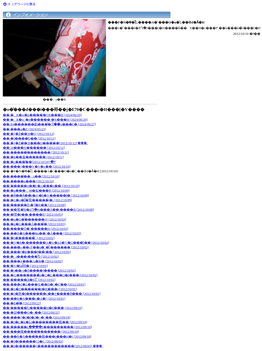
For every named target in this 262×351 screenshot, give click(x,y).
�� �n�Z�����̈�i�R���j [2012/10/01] (40, 289)
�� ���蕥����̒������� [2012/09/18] (41, 331)
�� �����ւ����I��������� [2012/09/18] (47, 327)
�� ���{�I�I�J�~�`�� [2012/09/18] (36, 317)
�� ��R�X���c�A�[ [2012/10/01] (34, 298)
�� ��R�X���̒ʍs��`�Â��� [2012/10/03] (42, 233)
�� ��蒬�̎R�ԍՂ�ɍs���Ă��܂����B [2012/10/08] (48, 209)
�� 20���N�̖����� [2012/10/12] (34, 148)
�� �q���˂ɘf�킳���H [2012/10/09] (36, 190)
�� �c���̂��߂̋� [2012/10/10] (29, 162)
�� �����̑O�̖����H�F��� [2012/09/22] (42, 308)
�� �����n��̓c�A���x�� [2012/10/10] (41, 186)
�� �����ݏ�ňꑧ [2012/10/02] (29, 280)
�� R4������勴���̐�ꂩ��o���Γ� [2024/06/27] (49, 124)
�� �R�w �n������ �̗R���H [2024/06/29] (45, 119)
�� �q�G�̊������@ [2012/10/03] (34, 219)
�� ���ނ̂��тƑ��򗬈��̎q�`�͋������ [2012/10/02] (46, 247)
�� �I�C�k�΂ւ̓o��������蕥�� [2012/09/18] (45, 322)
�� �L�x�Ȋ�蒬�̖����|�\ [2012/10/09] (37, 200)
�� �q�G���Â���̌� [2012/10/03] (34, 224)
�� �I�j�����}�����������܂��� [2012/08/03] (53, 346)
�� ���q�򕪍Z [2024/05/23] (24, 129)
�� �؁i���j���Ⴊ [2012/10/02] (31, 256)
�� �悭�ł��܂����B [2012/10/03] (33, 214)
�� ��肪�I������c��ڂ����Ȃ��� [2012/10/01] (51, 294)
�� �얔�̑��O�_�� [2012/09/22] (31, 312)
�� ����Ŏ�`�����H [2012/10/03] (35, 229)
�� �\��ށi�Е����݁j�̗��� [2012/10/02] (39, 270)
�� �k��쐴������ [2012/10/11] (33, 157)
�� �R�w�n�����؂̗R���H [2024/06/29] (42, 115)
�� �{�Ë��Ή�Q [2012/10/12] (28, 134)
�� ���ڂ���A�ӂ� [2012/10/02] (33, 261)
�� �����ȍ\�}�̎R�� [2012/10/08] (34, 205)
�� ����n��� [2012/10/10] (28, 181)
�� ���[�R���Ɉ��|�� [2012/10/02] (37, 252)
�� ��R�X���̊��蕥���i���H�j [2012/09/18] (47, 336)
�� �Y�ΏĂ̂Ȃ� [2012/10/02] (25, 266)
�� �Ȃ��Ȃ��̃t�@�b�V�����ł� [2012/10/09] (46, 195)
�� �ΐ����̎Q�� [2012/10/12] (29, 138)
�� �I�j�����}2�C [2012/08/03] (33, 341)
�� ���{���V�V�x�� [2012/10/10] (36, 166)
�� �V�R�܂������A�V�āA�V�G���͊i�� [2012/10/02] (56, 242)
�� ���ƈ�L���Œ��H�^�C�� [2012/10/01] (44, 284)
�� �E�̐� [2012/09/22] (22, 303)
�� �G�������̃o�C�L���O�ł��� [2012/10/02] (50, 275)
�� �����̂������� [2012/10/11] (36, 152)
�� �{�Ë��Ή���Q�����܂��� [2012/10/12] (45, 143)
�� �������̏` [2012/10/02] (28, 238)
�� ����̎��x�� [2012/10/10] (31, 176)
